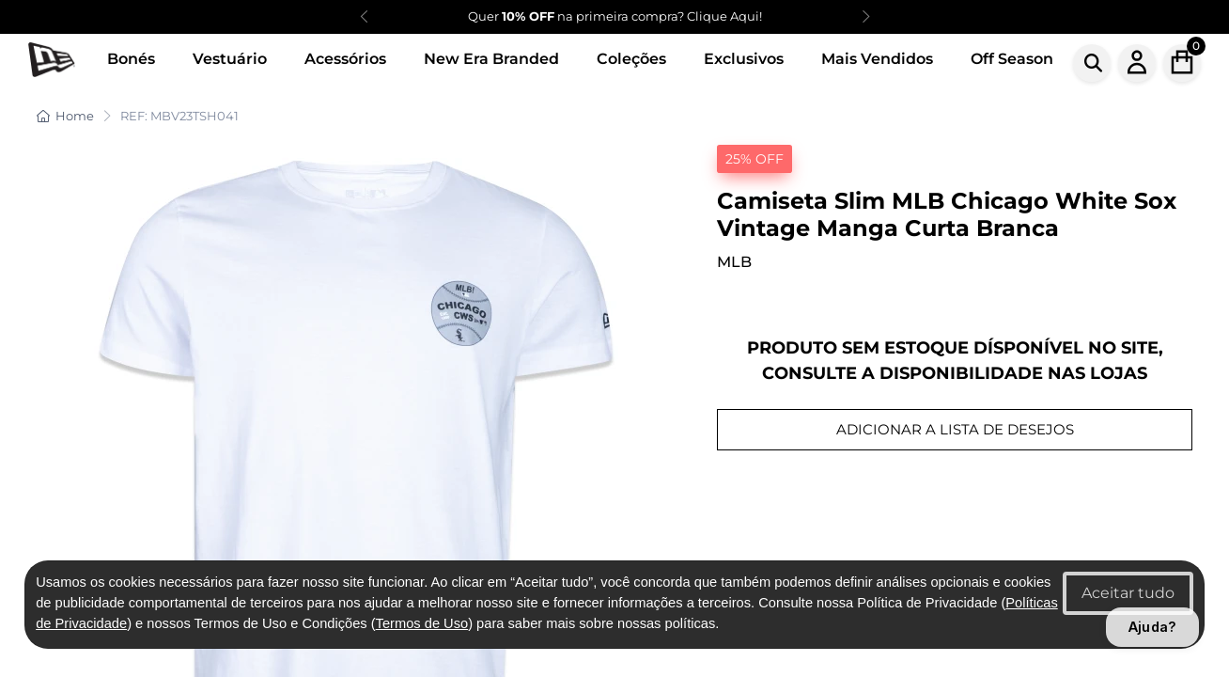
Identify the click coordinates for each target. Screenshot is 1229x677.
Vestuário (230, 59)
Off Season (1012, 59)
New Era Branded (491, 59)
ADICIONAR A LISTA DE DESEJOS (955, 429)
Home (65, 115)
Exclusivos (744, 59)
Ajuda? (1152, 627)
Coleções (631, 59)
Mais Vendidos (877, 59)
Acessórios (345, 59)
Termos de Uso (422, 623)
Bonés (131, 59)
